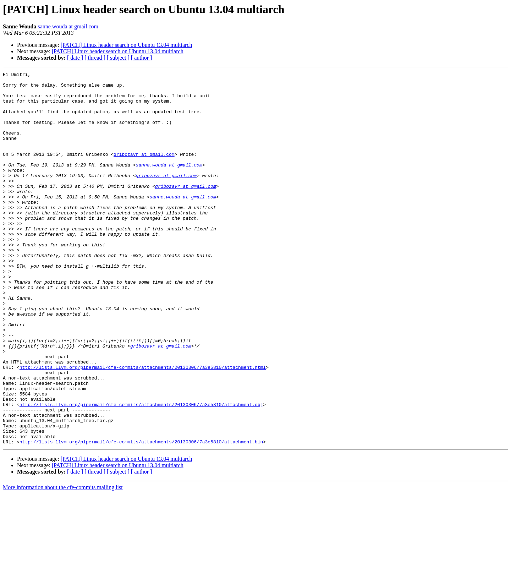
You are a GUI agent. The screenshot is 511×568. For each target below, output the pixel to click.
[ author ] (141, 58)
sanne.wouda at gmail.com (68, 26)
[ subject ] (118, 58)
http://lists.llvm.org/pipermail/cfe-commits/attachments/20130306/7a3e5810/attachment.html (143, 427)
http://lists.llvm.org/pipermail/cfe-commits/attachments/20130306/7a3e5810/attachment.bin (141, 516)
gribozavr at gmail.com (144, 171)
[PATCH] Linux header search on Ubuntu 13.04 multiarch (126, 45)
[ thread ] (94, 58)
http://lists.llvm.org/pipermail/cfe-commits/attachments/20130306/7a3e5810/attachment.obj (141, 471)
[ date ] (75, 58)
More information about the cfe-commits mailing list (63, 562)
